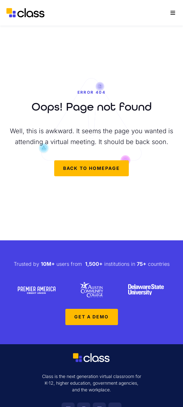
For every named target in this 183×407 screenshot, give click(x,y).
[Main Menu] (173, 13)
